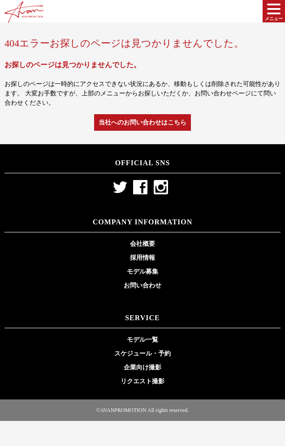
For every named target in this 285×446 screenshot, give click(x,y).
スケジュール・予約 (142, 353)
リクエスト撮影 (142, 381)
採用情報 (142, 257)
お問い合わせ (142, 285)
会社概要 (142, 243)
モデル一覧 (142, 339)
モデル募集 (142, 271)
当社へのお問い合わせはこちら (142, 122)
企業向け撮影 (142, 367)
